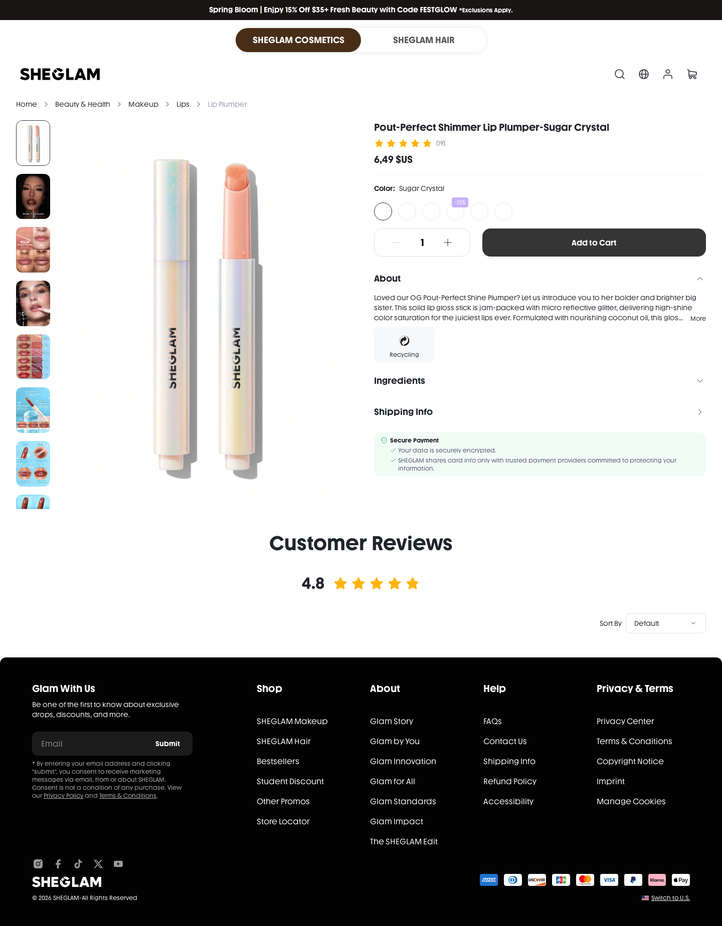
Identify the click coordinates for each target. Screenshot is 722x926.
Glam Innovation (403, 761)
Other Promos (283, 801)
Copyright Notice (630, 761)
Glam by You (395, 741)
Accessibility (508, 801)
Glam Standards (403, 801)
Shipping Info (509, 761)
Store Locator (283, 821)
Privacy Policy (63, 795)
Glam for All (392, 781)
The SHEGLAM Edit (404, 841)
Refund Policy (509, 781)
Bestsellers (278, 761)
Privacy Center (625, 721)
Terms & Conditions (127, 795)
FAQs (492, 721)
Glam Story (391, 721)
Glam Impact (396, 821)
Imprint (611, 781)
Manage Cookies (631, 801)
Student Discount (290, 781)
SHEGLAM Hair (284, 741)
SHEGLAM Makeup (292, 721)
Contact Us (505, 741)
